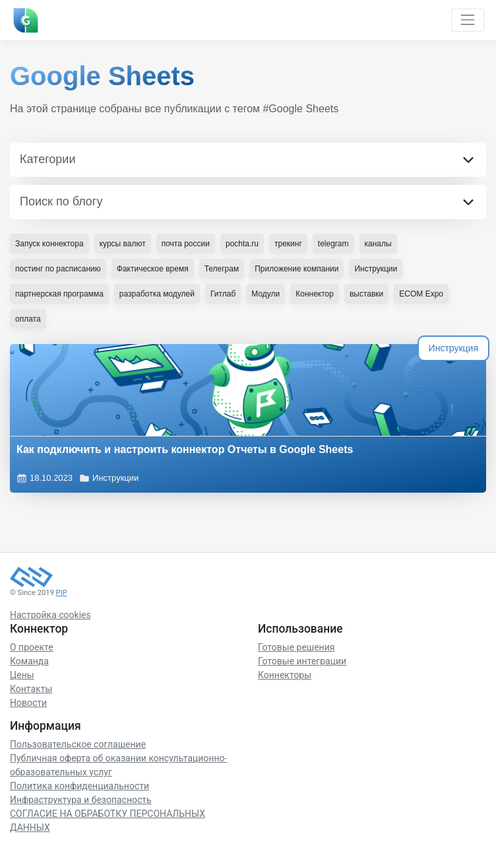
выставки (366, 294)
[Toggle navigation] (467, 20)
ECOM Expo (421, 294)
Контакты (31, 689)
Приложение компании (296, 268)
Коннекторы (284, 675)
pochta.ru (242, 243)
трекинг (288, 243)
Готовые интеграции (302, 661)
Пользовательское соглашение (78, 744)
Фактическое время (153, 268)
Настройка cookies (50, 615)
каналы (378, 243)
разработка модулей (157, 294)
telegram (333, 243)
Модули (265, 294)
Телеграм (221, 268)
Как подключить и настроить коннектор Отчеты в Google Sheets (184, 449)
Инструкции (109, 478)
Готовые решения (296, 647)
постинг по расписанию (58, 268)
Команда (29, 661)
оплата (28, 319)
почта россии (186, 243)
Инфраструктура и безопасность (81, 799)
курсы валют (123, 243)
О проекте (31, 647)
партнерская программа (59, 294)
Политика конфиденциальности (79, 786)
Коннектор (314, 294)
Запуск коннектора (49, 243)
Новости (28, 702)
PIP (61, 592)
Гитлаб (222, 294)
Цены (22, 675)
